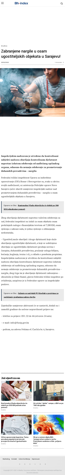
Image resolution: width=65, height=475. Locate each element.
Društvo (4, 46)
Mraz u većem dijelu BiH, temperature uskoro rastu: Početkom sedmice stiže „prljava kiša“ (47, 440)
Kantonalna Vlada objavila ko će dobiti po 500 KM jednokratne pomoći (14, 405)
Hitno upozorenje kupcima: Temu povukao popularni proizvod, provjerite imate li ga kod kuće (14, 439)
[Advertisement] (32, 26)
